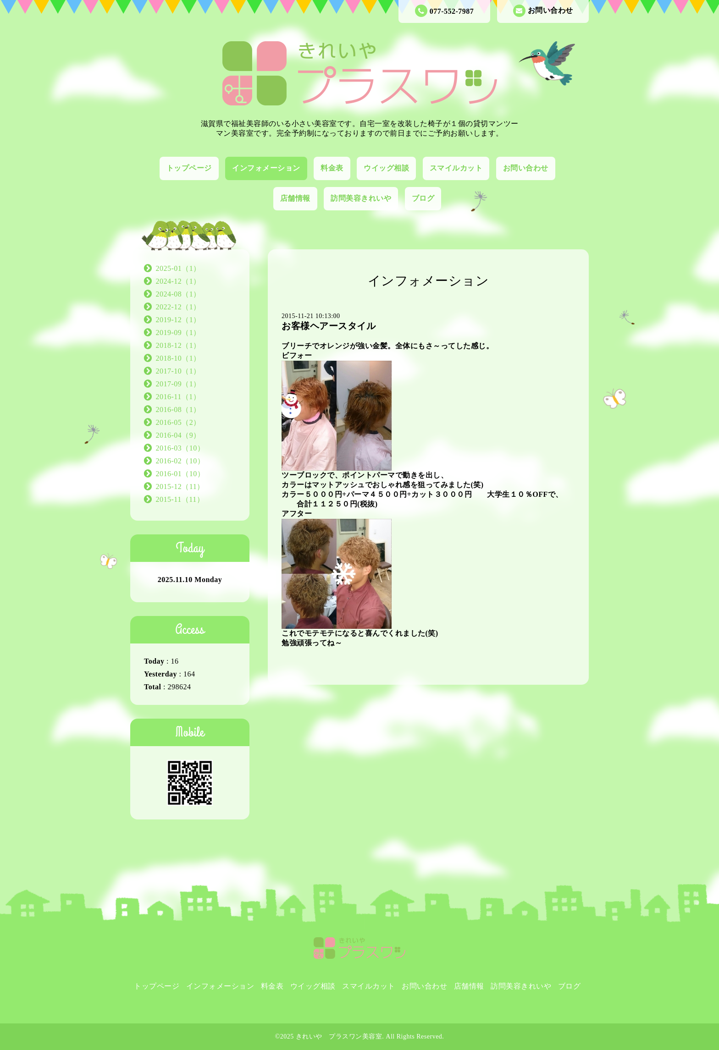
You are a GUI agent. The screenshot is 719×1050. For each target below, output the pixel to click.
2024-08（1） (178, 294)
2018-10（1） (178, 358)
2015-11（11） (180, 499)
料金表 (332, 168)
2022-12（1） (178, 307)
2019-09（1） (178, 332)
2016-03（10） (180, 448)
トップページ (189, 168)
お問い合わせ (543, 11)
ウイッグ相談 (386, 168)
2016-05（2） (178, 422)
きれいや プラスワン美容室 (339, 1036)
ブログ (423, 198)
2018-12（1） (178, 345)
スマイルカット (456, 168)
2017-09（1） (178, 384)
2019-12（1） (178, 320)
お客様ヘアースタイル (329, 326)
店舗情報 (295, 198)
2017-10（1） (178, 371)
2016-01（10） (180, 474)
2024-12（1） (178, 281)
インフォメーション (266, 168)
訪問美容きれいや (361, 198)
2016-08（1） (178, 409)
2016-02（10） (180, 461)
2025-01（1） (178, 268)
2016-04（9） (178, 435)
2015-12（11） (180, 486)
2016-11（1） (178, 397)
